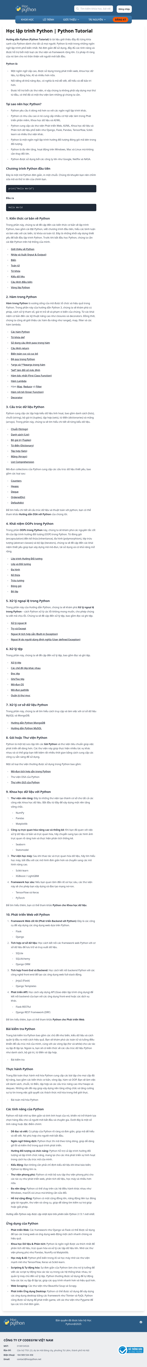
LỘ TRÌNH (48, 19)
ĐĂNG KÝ (120, 19)
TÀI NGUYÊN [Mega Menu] (97, 19)
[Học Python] (25, 8)
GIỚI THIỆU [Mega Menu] (71, 19)
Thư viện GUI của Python (25, 782)
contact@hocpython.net (29, 1359)
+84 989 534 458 (25, 1354)
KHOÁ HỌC (27, 19)
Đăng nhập (124, 9)
